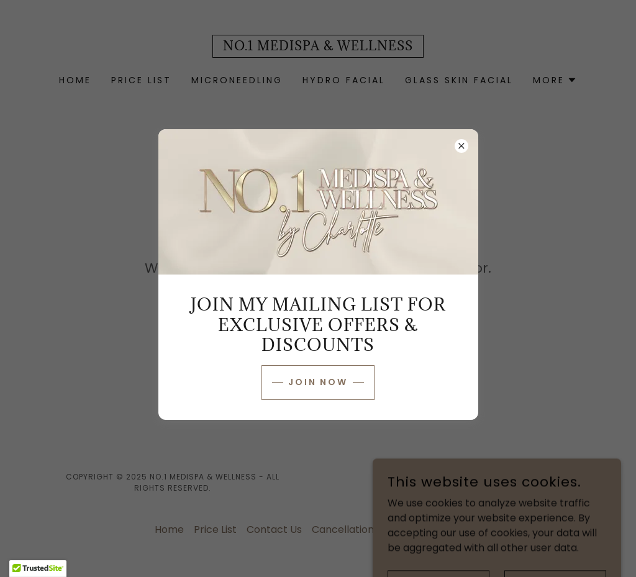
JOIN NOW (318, 382)
